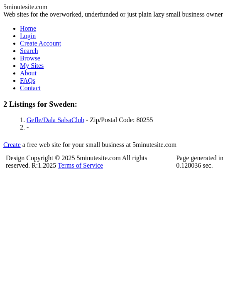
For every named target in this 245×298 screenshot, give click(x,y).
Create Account (40, 43)
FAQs (27, 80)
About (28, 73)
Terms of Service (80, 165)
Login (28, 35)
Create (12, 144)
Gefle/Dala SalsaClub (55, 119)
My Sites (32, 65)
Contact (30, 87)
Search (29, 50)
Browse (30, 58)
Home (28, 28)
